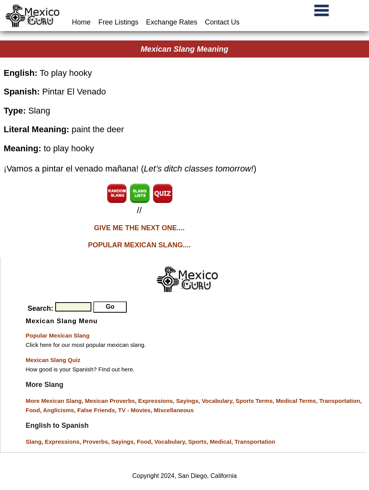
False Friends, (97, 410)
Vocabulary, (219, 400)
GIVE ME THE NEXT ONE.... (139, 228)
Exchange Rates (172, 22)
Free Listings (118, 22)
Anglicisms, (60, 410)
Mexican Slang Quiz (53, 360)
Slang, (35, 441)
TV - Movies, (136, 410)
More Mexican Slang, (55, 400)
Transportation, (340, 400)
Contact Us (222, 22)
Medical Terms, (297, 400)
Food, (34, 410)
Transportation (254, 441)
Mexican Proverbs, (111, 400)
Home (82, 22)
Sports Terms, (256, 400)
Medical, (222, 441)
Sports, (199, 441)
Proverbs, (97, 441)
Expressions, (156, 400)
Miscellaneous (174, 410)
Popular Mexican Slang (57, 335)
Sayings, (189, 400)
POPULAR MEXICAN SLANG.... (139, 245)
